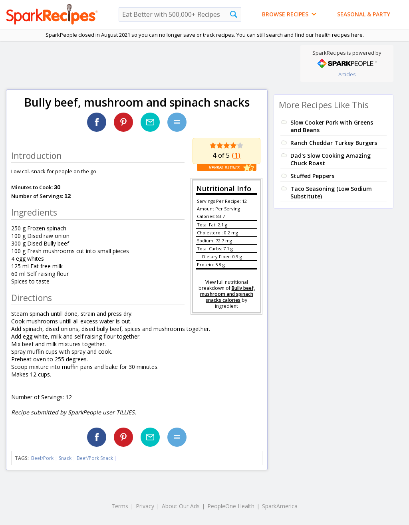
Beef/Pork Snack (95, 458)
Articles (347, 74)
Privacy (145, 506)
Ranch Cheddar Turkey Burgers (333, 143)
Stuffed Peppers (312, 176)
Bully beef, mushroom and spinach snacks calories (227, 294)
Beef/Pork (42, 458)
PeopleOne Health (230, 506)
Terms (119, 506)
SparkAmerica (280, 506)
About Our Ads (181, 506)
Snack (65, 458)
